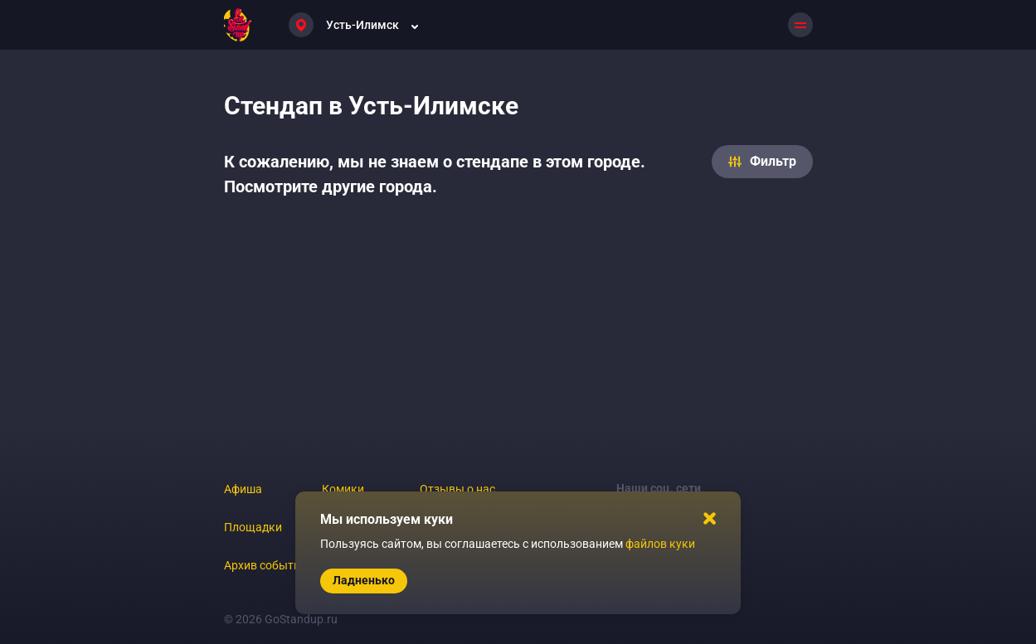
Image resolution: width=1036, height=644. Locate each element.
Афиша (243, 489)
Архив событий (265, 565)
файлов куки (660, 543)
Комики (343, 489)
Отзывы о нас (457, 489)
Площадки (253, 527)
